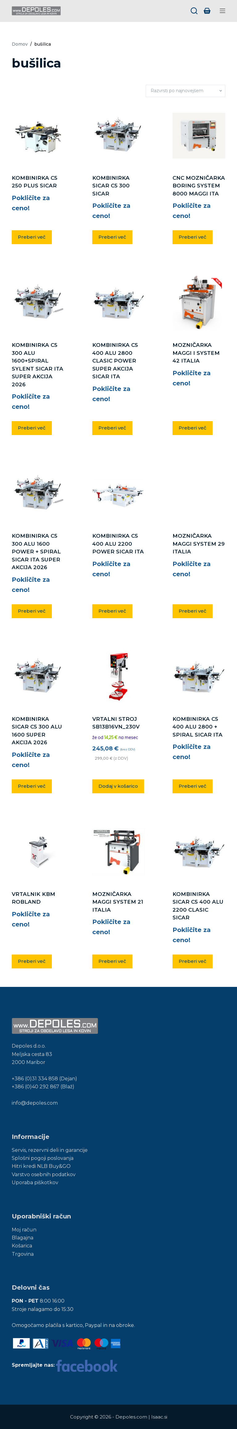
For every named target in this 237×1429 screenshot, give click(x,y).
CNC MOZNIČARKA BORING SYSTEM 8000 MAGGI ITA (199, 186)
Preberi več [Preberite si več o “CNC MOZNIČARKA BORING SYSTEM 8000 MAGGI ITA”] (192, 237)
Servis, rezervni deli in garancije (50, 1150)
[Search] (194, 10)
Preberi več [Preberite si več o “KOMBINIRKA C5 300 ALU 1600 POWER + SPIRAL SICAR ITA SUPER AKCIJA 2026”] (32, 611)
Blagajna (22, 1238)
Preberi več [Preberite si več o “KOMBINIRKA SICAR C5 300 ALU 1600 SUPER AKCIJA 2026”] (32, 786)
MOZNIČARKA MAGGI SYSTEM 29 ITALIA (199, 544)
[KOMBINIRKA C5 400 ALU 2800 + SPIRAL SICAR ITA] (199, 677)
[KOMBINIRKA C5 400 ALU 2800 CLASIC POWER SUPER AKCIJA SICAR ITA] (118, 303)
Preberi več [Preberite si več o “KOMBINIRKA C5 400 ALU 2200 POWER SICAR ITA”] (112, 611)
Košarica (22, 1246)
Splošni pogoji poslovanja (42, 1158)
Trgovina (23, 1254)
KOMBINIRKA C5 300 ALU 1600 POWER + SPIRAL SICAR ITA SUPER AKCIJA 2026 (36, 551)
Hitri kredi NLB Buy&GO (41, 1166)
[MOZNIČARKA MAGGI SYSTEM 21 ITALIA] (118, 851)
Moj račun (24, 1230)
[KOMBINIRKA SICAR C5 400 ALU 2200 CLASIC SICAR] (199, 852)
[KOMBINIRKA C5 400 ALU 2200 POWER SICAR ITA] (118, 493)
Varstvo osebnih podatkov (44, 1174)
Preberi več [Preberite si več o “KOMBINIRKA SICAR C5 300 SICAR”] (112, 237)
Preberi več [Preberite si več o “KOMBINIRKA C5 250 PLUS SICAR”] (32, 237)
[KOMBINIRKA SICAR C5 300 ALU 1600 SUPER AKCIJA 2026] (38, 676)
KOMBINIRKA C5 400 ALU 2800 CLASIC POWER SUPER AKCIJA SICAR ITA (115, 361)
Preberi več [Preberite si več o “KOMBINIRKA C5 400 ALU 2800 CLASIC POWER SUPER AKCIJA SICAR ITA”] (112, 428)
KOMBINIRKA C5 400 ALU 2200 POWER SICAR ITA (118, 544)
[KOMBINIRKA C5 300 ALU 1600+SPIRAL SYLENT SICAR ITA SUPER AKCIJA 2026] (38, 302)
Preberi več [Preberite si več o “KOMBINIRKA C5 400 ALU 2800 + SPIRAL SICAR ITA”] (192, 786)
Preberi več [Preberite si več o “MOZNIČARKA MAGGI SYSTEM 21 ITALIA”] (112, 961)
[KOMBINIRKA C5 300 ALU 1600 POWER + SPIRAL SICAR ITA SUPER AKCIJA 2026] (38, 493)
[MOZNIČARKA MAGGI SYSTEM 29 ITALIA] (199, 494)
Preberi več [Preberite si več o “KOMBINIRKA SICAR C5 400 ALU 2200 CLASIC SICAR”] (192, 961)
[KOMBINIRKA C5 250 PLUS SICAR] (38, 135)
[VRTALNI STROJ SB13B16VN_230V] (118, 677)
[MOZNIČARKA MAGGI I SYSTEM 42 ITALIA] (199, 303)
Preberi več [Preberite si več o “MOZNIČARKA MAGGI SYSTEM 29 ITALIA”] (192, 611)
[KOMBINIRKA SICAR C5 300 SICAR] (118, 135)
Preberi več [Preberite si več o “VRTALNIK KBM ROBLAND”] (32, 961)
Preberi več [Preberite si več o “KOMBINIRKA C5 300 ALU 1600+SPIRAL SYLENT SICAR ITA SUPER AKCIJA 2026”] (32, 428)
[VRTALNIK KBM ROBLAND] (38, 851)
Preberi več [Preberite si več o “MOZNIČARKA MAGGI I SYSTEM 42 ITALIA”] (192, 428)
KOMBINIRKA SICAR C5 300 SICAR (111, 186)
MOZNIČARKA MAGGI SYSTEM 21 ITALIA (117, 902)
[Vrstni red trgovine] (185, 91)
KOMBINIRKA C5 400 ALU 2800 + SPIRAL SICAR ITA (197, 727)
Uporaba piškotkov (35, 1182)
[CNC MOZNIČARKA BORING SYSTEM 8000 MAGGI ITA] (199, 135)
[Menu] (222, 11)
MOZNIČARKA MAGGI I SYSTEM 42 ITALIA (196, 353)
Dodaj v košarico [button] (118, 786)
